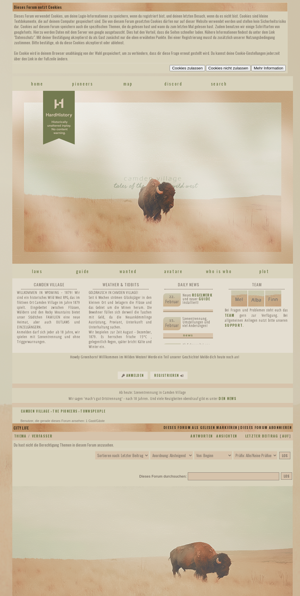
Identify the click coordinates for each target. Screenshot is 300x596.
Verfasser (42, 435)
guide (82, 271)
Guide (204, 298)
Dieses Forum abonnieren (266, 427)
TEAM (229, 315)
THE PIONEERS (64, 411)
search (219, 83)
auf (285, 435)
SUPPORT (234, 325)
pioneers (82, 83)
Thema (20, 435)
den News (227, 398)
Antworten (201, 435)
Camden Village (35, 411)
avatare (173, 271)
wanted (128, 271)
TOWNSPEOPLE (92, 411)
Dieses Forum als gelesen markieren (200, 427)
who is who (219, 271)
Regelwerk (202, 294)
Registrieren (166, 375)
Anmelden (135, 375)
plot (264, 271)
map (128, 83)
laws (37, 271)
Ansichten (226, 435)
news (188, 335)
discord (173, 83)
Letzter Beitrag (261, 435)
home (37, 83)
